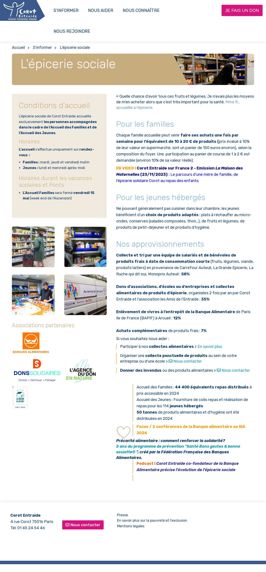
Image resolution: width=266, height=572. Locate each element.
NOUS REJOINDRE (72, 31)
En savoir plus (209, 346)
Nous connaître (141, 10)
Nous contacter (185, 361)
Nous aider (100, 10)
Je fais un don (242, 10)
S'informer (66, 10)
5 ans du (125, 446)
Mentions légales (130, 526)
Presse (122, 515)
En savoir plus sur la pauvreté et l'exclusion (152, 520)
